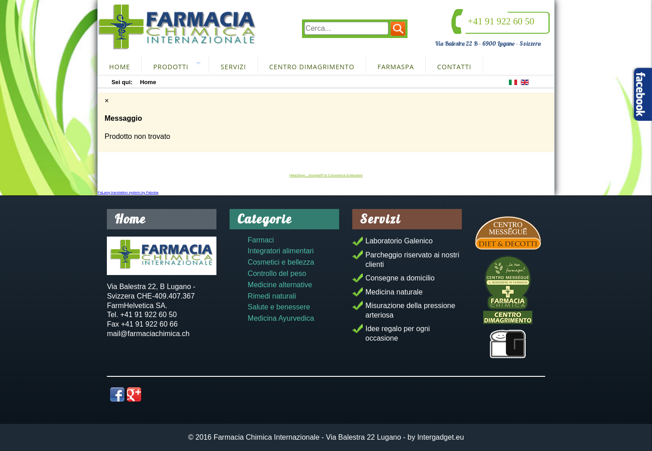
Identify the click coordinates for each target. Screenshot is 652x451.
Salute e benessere (279, 307)
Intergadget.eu (440, 437)
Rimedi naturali (272, 296)
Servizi (233, 66)
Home (119, 66)
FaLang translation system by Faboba (128, 192)
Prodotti (170, 66)
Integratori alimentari (281, 251)
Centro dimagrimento (312, 66)
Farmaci (261, 240)
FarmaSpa (396, 66)
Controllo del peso (277, 273)
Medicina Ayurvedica (281, 318)
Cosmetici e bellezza (281, 262)
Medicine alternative (280, 285)
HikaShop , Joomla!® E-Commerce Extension (326, 175)
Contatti (454, 66)
